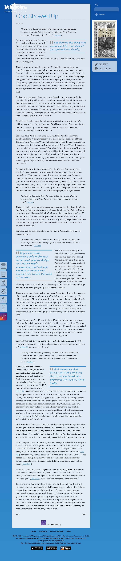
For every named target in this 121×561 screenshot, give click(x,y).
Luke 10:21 (27, 464)
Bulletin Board (56, 531)
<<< (18, 514)
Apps (69, 531)
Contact (43, 531)
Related (101, 64)
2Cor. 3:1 (20, 391)
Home (34, 531)
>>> (84, 514)
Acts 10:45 (58, 35)
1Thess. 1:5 (35, 478)
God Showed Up (51, 524)
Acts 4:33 (24, 347)
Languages (103, 68)
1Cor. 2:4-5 (30, 362)
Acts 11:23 (37, 246)
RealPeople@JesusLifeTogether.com (51, 541)
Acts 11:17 (30, 202)
